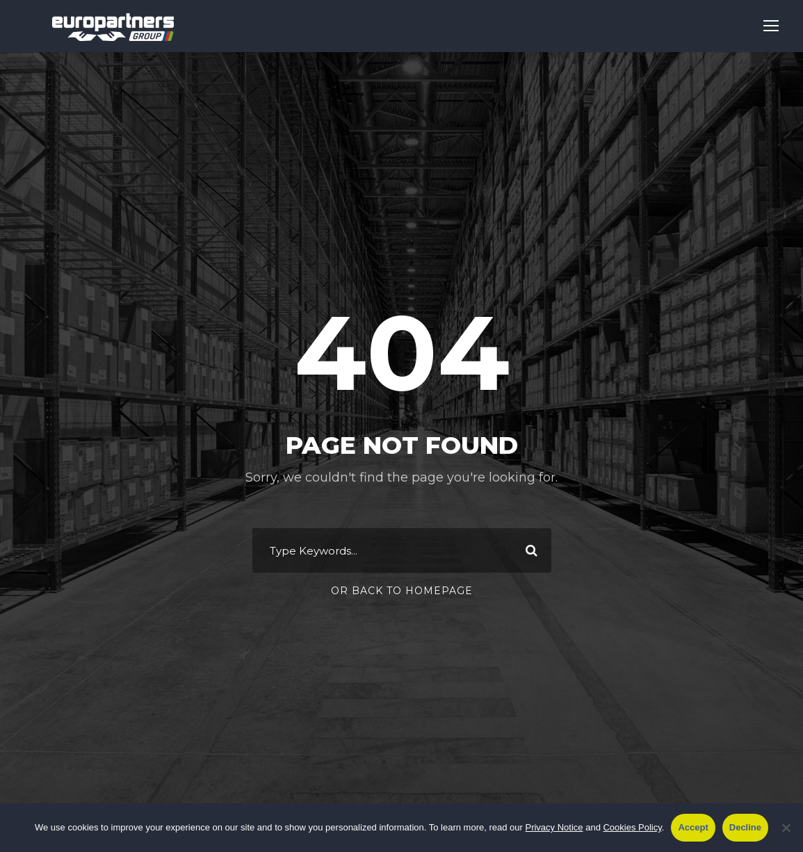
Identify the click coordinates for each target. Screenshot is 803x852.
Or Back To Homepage (402, 590)
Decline (745, 827)
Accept (693, 827)
